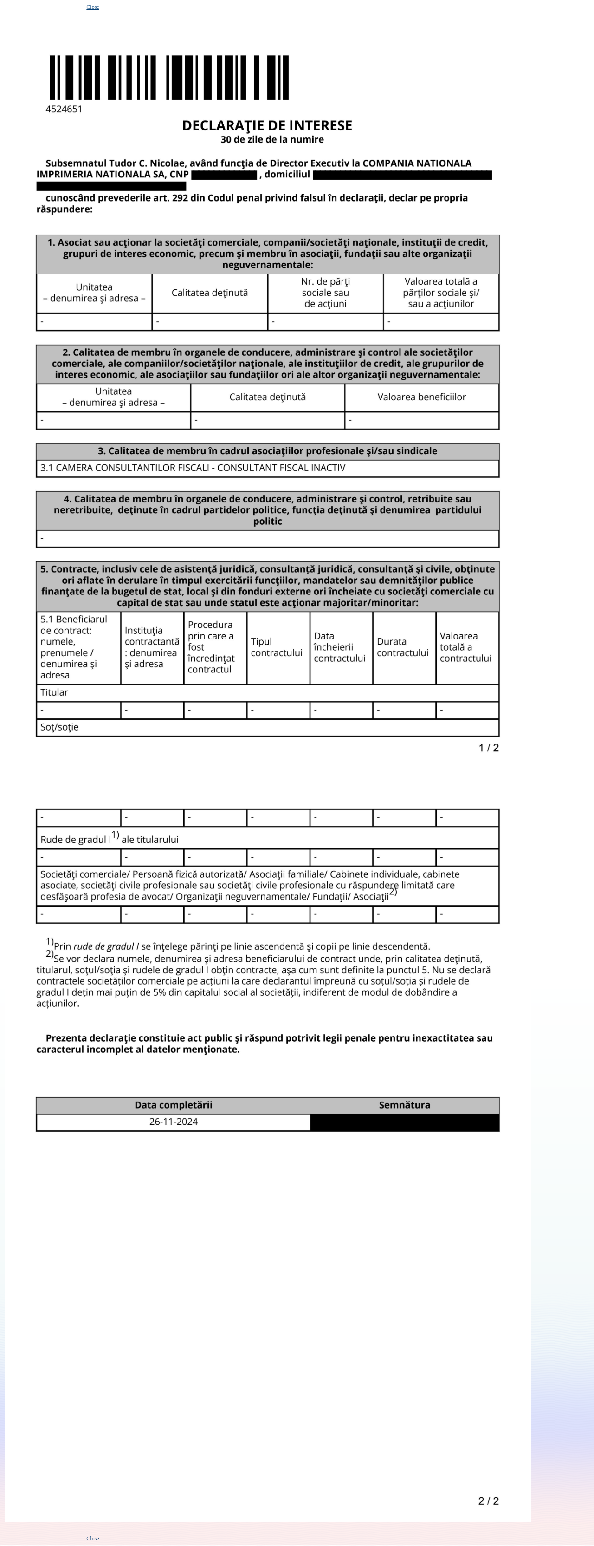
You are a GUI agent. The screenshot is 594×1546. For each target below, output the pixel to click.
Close (92, 7)
